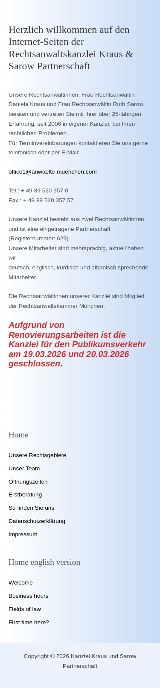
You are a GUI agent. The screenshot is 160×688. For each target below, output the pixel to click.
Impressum (23, 534)
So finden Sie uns (31, 508)
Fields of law (25, 609)
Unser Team (24, 468)
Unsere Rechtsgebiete (37, 455)
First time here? (29, 622)
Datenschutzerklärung (37, 521)
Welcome (21, 582)
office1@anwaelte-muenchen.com (53, 171)
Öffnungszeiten (28, 481)
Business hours (28, 596)
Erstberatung (25, 494)
